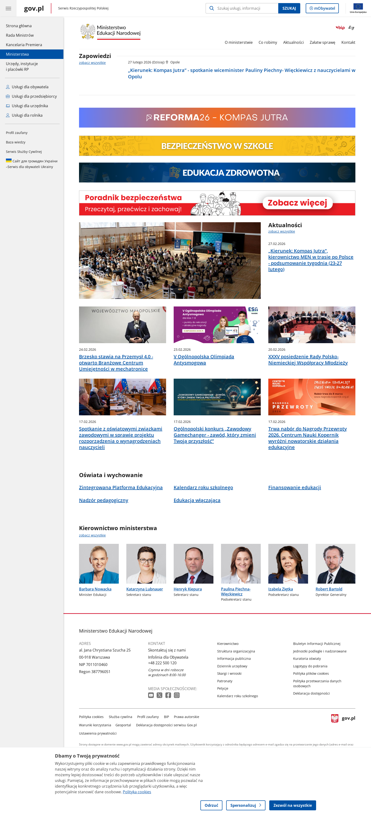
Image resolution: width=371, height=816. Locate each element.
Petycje (222, 688)
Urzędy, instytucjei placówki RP (22, 66)
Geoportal (123, 725)
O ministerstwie (239, 42)
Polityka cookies (91, 716)
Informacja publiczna (234, 658)
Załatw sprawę (322, 42)
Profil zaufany (16, 132)
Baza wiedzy (15, 142)
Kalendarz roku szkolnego (237, 696)
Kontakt (348, 42)
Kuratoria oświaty (307, 658)
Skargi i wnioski (229, 673)
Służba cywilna (120, 716)
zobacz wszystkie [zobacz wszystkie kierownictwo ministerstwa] (92, 535)
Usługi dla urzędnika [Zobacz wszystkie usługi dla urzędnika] (27, 105)
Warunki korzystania (95, 725)
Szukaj (289, 8)
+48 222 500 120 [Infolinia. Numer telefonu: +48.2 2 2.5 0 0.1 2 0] (162, 662)
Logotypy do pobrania (310, 666)
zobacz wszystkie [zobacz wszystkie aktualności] (281, 231)
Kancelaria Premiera (24, 44)
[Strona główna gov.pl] (34, 8)
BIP (166, 716)
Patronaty (224, 681)
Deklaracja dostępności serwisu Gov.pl (166, 725)
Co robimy (268, 42)
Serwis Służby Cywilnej (24, 151)
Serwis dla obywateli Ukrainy (31, 164)
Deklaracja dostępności (311, 693)
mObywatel (324, 9)
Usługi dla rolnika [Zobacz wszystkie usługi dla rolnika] (24, 115)
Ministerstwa (17, 54)
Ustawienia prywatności (98, 733)
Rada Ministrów (20, 35)
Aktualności (293, 42)
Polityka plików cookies (311, 673)
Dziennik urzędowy (232, 666)
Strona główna (24, 25)
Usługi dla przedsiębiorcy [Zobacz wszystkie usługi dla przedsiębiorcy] (31, 96)
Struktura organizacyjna (236, 651)
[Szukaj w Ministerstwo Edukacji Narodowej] (242, 8)
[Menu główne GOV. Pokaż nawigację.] (8, 8)
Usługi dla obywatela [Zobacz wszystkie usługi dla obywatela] (27, 86)
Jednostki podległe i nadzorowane (320, 651)
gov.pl (343, 724)
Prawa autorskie (186, 716)
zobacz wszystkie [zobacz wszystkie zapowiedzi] (92, 62)
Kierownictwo (227, 643)
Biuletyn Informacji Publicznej (316, 643)
